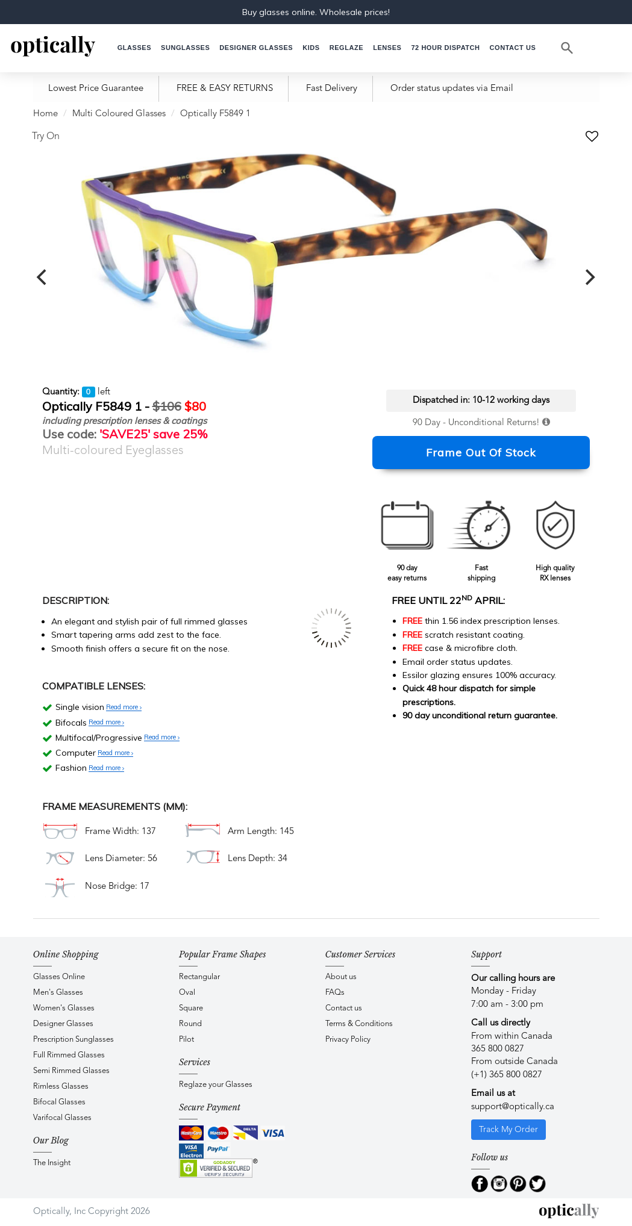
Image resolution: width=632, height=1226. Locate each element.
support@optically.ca (512, 1107)
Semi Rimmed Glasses (71, 1071)
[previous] (43, 277)
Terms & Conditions (359, 1024)
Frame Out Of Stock (481, 452)
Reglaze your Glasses (215, 1085)
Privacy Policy (348, 1040)
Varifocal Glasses (62, 1118)
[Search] (567, 48)
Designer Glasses (63, 1024)
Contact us (343, 1008)
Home (45, 114)
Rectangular (199, 977)
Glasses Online (59, 977)
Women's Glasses (64, 1008)
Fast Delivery (331, 88)
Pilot (186, 1040)
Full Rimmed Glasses (69, 1055)
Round (190, 1024)
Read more (124, 707)
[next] (589, 277)
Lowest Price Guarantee (95, 88)
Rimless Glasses (61, 1087)
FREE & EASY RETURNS (225, 88)
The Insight (51, 1163)
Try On (46, 137)
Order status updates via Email (451, 88)
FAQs (335, 993)
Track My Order (508, 1129)
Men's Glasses (58, 993)
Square (191, 1008)
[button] (310, 47)
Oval (187, 993)
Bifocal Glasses (59, 1102)
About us (341, 977)
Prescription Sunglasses (73, 1040)
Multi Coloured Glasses (119, 114)
